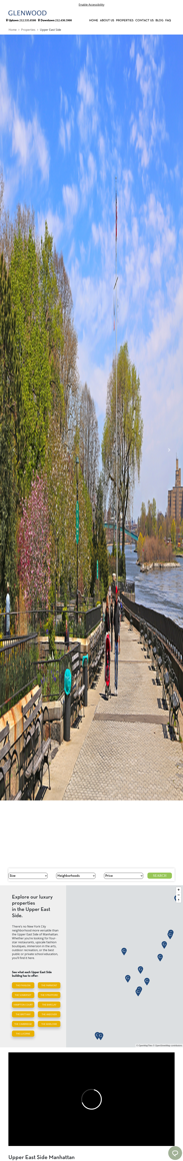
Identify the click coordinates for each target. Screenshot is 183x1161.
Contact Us (144, 20)
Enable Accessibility (91, 5)
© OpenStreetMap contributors (167, 1045)
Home (93, 20)
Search (160, 875)
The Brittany (23, 1014)
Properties (124, 20)
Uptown (21, 20)
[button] (14, 450)
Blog (159, 20)
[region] (124, 966)
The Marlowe (49, 1024)
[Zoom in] (178, 889)
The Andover (49, 1014)
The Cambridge (23, 1024)
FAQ (168, 20)
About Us (107, 20)
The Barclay (49, 1004)
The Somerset (23, 995)
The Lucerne (23, 1033)
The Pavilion (23, 985)
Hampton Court (23, 1004)
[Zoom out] (178, 894)
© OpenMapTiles (144, 1045)
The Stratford (49, 995)
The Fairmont (49, 985)
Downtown (55, 20)
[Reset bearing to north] (178, 900)
